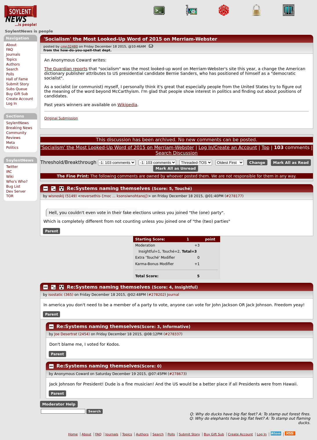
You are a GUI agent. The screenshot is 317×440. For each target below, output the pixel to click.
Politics (12, 148)
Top (265, 147)
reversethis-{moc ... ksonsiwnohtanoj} (114, 196)
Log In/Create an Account (228, 147)
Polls (10, 74)
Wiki (9, 177)
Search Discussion (176, 153)
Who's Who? (17, 182)
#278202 (156, 295)
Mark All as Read (291, 162)
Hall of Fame (17, 79)
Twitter (12, 167)
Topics (11, 59)
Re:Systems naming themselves (108, 188)
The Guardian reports (66, 68)
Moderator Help (58, 404)
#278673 (177, 374)
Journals (13, 54)
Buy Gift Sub (17, 94)
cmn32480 (69, 46)
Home (73, 434)
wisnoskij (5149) (62, 196)
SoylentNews (20, 16)
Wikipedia (127, 104)
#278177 (234, 196)
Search (12, 69)
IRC (9, 172)
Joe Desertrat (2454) (72, 334)
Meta (10, 143)
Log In (11, 104)
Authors (13, 64)
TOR (9, 196)
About (11, 45)
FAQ (9, 50)
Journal (173, 295)
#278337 (173, 334)
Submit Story (17, 84)
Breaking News (19, 128)
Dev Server (16, 191)
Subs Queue (16, 89)
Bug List (13, 186)
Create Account (19, 99)
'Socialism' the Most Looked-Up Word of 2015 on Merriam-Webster (130, 39)
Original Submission (61, 118)
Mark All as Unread (175, 168)
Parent (51, 231)
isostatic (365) (60, 295)
